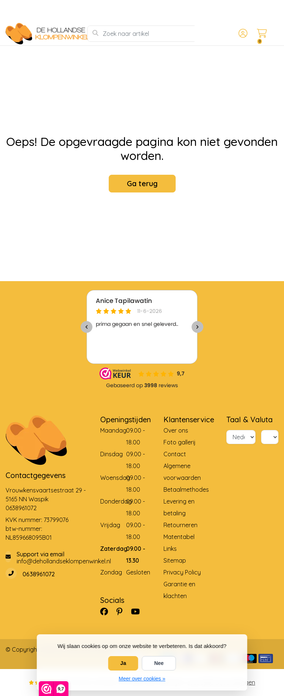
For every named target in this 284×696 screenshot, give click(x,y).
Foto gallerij (179, 442)
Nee (159, 663)
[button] (242, 33)
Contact (174, 454)
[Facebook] (107, 611)
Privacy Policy (182, 572)
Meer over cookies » (142, 679)
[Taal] (241, 437)
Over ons (175, 430)
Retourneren (180, 525)
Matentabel (179, 536)
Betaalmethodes (186, 489)
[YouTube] (138, 611)
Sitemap (174, 560)
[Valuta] (269, 437)
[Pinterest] (122, 611)
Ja (123, 663)
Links (170, 548)
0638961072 (21, 508)
